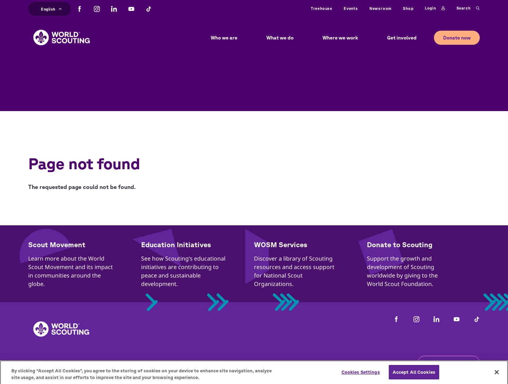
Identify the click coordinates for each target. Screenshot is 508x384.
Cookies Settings (360, 375)
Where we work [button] (340, 38)
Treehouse (321, 8)
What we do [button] (280, 38)
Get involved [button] (402, 38)
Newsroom (380, 8)
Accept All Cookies (414, 375)
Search (468, 8)
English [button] (51, 8)
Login (435, 8)
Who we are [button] (224, 38)
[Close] (496, 375)
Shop (408, 8)
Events (351, 8)
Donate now (457, 38)
